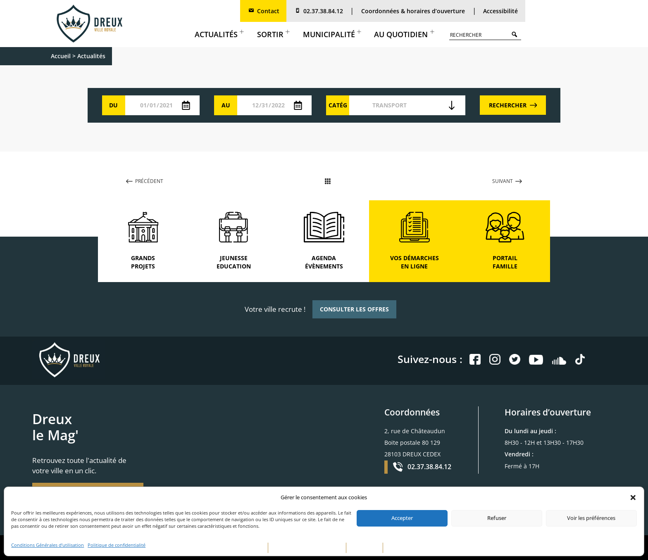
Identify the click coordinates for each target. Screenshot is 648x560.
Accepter (402, 518)
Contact (263, 11)
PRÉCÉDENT (144, 181)
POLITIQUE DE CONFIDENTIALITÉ (307, 548)
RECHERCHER (513, 105)
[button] (633, 497)
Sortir (273, 34)
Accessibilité (500, 11)
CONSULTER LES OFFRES (354, 309)
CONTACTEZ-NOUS (407, 548)
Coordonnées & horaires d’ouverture (413, 11)
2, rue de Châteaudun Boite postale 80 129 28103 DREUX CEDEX (414, 442)
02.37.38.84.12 (318, 11)
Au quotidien (404, 34)
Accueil (61, 56)
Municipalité (332, 34)
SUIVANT (507, 181)
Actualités (219, 34)
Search (516, 34)
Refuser (496, 518)
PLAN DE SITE (364, 548)
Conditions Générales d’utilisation (47, 545)
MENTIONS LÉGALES (242, 548)
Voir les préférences (591, 518)
